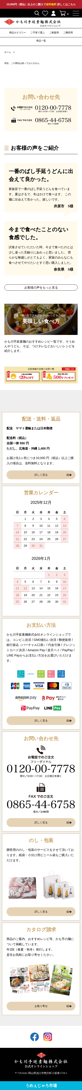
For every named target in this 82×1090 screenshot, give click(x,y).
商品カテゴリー (17, 32)
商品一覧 (41, 40)
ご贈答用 (68, 32)
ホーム (7, 52)
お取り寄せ (41, 1006)
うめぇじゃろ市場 (41, 1085)
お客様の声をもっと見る (41, 287)
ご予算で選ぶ (37, 32)
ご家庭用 (54, 32)
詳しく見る (41, 474)
